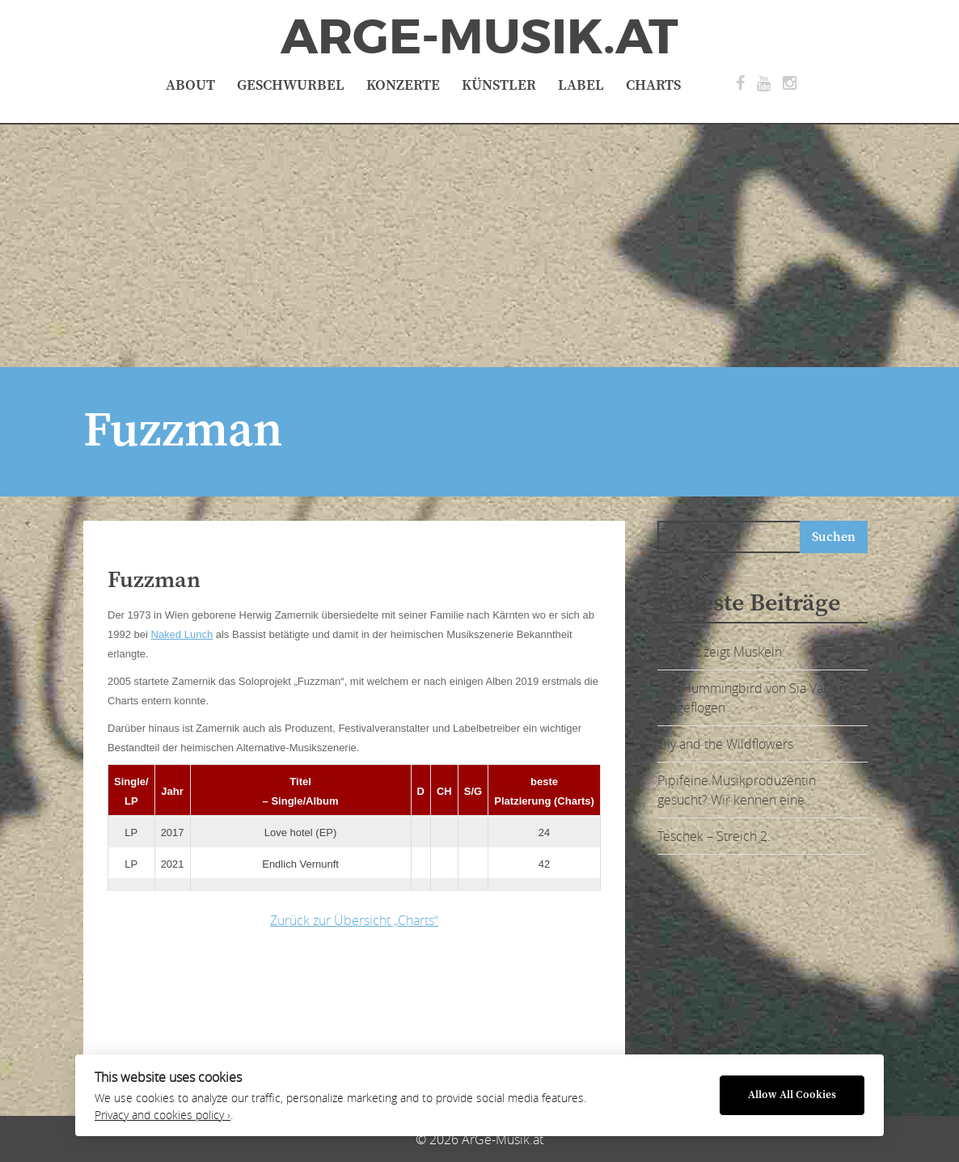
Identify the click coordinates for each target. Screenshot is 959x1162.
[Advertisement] (479, 246)
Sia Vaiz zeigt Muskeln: (721, 652)
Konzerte (403, 85)
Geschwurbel (290, 85)
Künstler (499, 85)
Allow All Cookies (792, 1095)
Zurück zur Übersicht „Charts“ (354, 920)
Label (581, 85)
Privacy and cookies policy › (162, 1115)
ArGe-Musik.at (479, 37)
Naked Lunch (182, 634)
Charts (653, 85)
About (190, 85)
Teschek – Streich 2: (714, 836)
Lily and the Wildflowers (725, 744)
